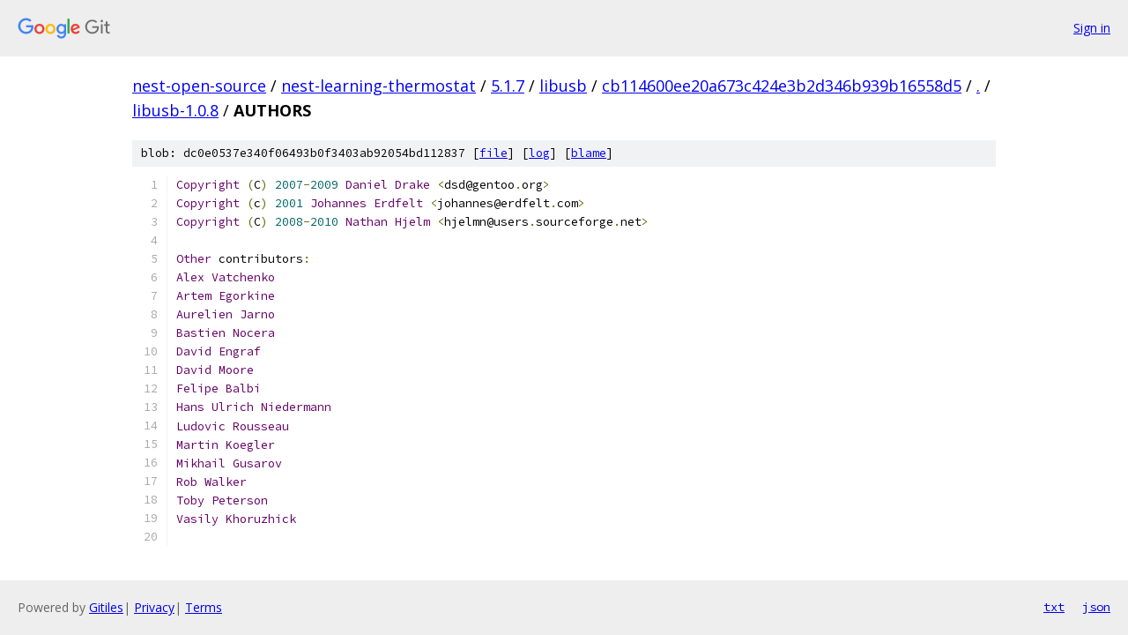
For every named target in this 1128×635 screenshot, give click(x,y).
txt (1054, 607)
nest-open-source (199, 85)
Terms (203, 607)
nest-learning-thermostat (378, 85)
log (539, 153)
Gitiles (106, 607)
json (1096, 607)
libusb (563, 85)
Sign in (1091, 27)
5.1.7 (507, 85)
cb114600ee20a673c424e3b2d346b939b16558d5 (781, 85)
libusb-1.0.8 (175, 110)
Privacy (154, 607)
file (493, 153)
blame (588, 153)
